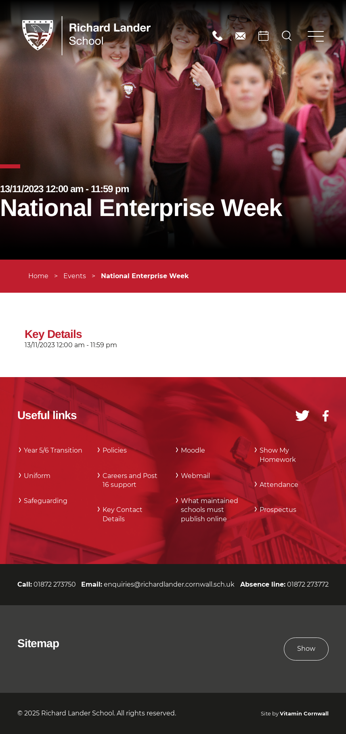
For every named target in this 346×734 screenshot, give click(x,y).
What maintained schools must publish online (209, 510)
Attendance (279, 485)
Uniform (37, 476)
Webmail (195, 476)
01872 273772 (308, 584)
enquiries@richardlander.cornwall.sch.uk (240, 36)
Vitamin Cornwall (304, 714)
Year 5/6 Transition (53, 450)
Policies (115, 450)
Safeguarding (45, 501)
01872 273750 (217, 36)
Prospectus (278, 510)
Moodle (193, 450)
